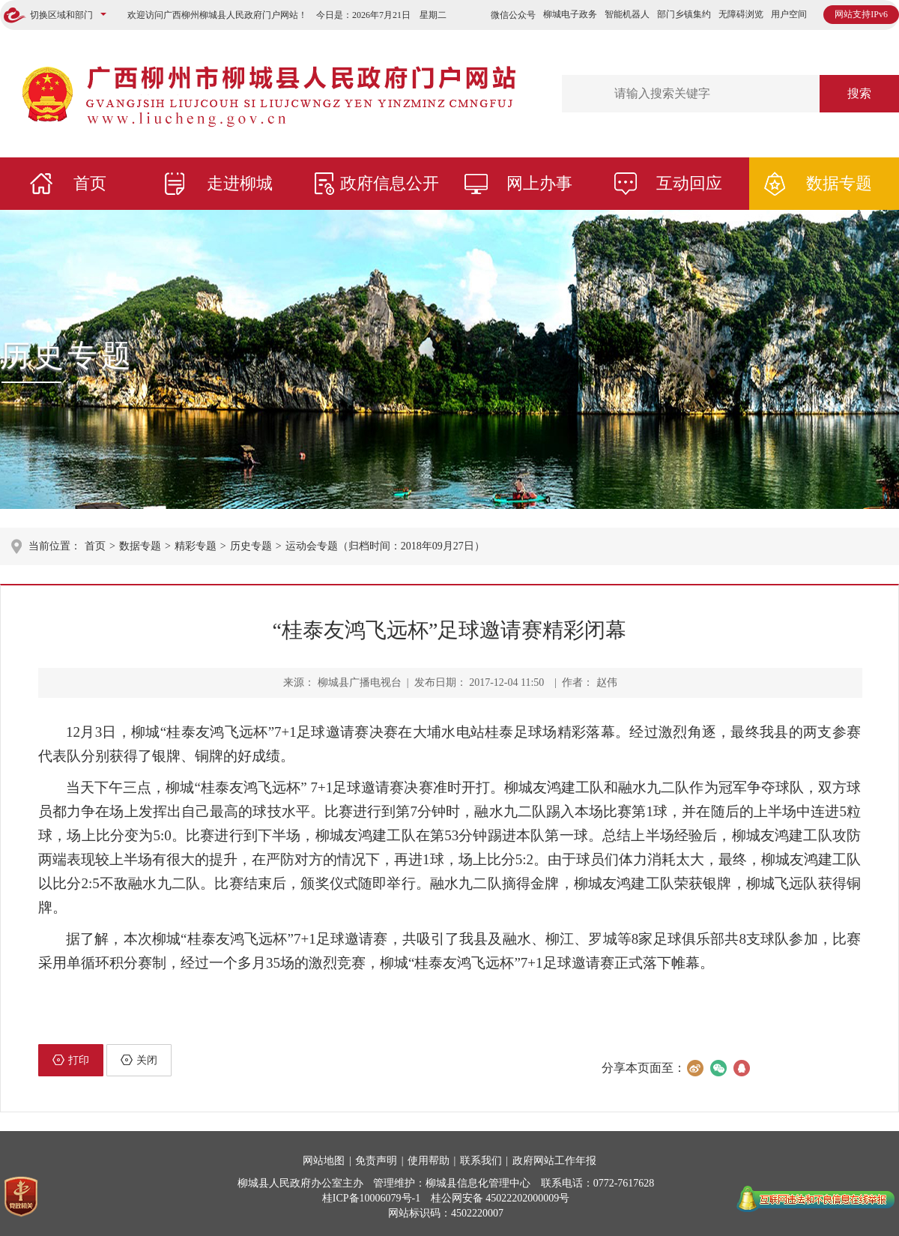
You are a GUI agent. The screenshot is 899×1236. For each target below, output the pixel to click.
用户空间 (789, 14)
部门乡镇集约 (684, 14)
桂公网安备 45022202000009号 (500, 1198)
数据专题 (839, 183)
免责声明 (376, 1160)
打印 (70, 1060)
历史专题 (67, 356)
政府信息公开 (389, 183)
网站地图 (324, 1160)
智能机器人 (627, 14)
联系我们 (481, 1160)
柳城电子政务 (570, 14)
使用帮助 (429, 1160)
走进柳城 (240, 183)
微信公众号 (513, 15)
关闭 (139, 1060)
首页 (89, 183)
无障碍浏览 (740, 14)
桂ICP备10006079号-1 (371, 1198)
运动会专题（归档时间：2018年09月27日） (385, 546)
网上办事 (539, 183)
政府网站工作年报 (554, 1160)
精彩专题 (196, 546)
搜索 (859, 93)
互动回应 (689, 183)
